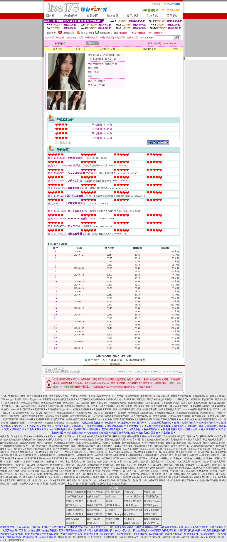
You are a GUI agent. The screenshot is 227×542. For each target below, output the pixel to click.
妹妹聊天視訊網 (161, 396)
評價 (123, 355)
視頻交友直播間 (163, 399)
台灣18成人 (111, 496)
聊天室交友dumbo (152, 501)
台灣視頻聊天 (72, 419)
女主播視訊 (7, 406)
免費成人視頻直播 (111, 442)
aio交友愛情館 (14, 399)
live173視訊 (97, 416)
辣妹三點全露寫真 (145, 399)
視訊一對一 (49, 412)
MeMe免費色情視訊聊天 (16, 446)
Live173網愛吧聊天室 (20, 409)
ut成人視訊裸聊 (107, 406)
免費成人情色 (21, 436)
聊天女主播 (92, 406)
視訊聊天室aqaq (113, 505)
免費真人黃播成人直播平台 (50, 439)
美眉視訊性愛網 (159, 406)
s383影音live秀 (187, 419)
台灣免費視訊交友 (56, 409)
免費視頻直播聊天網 (64, 442)
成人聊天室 (128, 399)
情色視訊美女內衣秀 (51, 402)
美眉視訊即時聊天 (170, 419)
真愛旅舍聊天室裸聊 (123, 419)
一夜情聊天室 (114, 364)
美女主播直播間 (174, 439)
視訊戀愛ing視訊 (136, 402)
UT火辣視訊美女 (181, 399)
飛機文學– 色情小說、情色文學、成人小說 (64, 474)
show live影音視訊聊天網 (212, 537)
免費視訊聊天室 (200, 396)
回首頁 (50, 15)
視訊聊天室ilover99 (133, 510)
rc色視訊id (106, 419)
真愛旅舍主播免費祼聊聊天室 (34, 419)
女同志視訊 (14, 416)
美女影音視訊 (84, 399)
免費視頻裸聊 (159, 416)
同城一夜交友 (29, 399)
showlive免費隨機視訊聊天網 (197, 409)
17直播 (207, 458)
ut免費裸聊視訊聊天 (206, 419)
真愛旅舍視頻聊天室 (54, 422)
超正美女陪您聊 (166, 452)
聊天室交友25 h (73, 505)
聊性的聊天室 (199, 416)
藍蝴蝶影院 (98, 399)
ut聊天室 (194, 455)
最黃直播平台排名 (180, 446)
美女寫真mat (130, 514)
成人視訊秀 (36, 412)
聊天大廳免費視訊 (90, 419)
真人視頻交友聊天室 (141, 416)
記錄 (129, 355)
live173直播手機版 (123, 446)
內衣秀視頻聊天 (35, 422)
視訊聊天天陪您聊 (23, 449)
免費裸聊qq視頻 (17, 422)
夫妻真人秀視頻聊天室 (151, 449)
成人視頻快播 (12, 402)
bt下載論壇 (129, 518)
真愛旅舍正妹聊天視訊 (124, 409)
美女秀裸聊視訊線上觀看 (146, 419)
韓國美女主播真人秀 (115, 439)
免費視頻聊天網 (12, 439)
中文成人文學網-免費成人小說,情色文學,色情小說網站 (82, 468)
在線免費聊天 (200, 402)
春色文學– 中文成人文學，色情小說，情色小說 (161, 464)
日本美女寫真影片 (192, 439)
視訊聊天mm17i (94, 510)
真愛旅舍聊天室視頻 (147, 409)
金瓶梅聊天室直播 (102, 409)
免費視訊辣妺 (207, 412)
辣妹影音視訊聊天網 (59, 446)
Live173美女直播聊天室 (46, 452)
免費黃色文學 (6, 436)
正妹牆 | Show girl (114, 514)
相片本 (116, 355)
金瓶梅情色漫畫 (151, 518)
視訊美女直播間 (141, 406)
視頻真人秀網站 (186, 436)
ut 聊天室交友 (130, 505)
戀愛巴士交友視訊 (96, 492)
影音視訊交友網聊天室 (153, 439)
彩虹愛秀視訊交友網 (181, 396)
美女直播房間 (73, 422)
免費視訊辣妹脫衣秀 (76, 492)
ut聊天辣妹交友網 (74, 496)
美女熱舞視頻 (169, 436)
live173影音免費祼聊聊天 (79, 409)
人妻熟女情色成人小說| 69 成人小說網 (29, 483)
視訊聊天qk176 (151, 505)
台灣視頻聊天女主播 (164, 412)
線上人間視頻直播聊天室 (88, 442)
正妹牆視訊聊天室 (75, 510)
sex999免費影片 (38, 436)
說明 (176, 49)
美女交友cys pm (151, 510)
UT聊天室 (129, 492)
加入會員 (112, 15)
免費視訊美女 (72, 518)
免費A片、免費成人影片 (59, 436)
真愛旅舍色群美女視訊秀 (50, 406)
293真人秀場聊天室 (29, 402)
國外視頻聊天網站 (137, 436)
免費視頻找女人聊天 (59, 396)
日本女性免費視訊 (170, 402)
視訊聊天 (121, 412)
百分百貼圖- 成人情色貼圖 (167, 480)
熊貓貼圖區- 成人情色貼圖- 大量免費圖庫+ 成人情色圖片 (34, 477)
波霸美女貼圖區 (105, 446)
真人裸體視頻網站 (204, 436)
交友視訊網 (149, 492)
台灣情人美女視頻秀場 (57, 416)
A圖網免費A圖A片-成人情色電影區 (138, 477)
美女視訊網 (146, 396)
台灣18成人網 (93, 518)
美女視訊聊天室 (84, 412)
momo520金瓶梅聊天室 (153, 442)
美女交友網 (186, 402)
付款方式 (152, 15)
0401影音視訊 (44, 399)
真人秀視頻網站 (61, 449)
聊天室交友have (151, 523)
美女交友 (110, 523)
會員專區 (92, 15)
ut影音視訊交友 (151, 496)
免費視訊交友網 (78, 396)
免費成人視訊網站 (216, 416)
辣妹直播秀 (110, 412)
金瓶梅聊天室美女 (143, 446)
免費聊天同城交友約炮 (99, 396)
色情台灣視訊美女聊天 (64, 399)
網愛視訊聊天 (121, 455)
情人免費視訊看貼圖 (37, 396)
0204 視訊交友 (113, 492)
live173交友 (117, 396)
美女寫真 (70, 523)
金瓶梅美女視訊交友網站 (117, 416)
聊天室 (109, 501)
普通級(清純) (106, 33)
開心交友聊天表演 (42, 449)
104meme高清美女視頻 (26, 406)
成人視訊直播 (194, 442)
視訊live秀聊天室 (20, 412)
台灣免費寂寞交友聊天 (170, 409)
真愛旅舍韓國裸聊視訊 (187, 412)
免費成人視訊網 (217, 402)
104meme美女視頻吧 (178, 406)
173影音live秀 (79, 436)
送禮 (77, 49)
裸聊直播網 (68, 402)
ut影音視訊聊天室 (27, 455)
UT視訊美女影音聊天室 (99, 436)
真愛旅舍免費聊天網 (80, 416)
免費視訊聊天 (39, 409)
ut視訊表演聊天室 (9, 419)
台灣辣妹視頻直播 (131, 442)
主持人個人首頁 (103, 355)
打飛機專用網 (64, 537)
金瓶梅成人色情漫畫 (176, 442)
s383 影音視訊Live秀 (129, 537)
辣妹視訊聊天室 (161, 446)
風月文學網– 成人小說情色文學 (43, 471)
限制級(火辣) (69, 33)
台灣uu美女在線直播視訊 (140, 412)
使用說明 (132, 15)
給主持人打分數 (107, 49)
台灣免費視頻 (154, 436)
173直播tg (152, 458)
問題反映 (172, 15)
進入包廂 (57, 49)
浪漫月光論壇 (95, 537)
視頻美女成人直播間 (213, 439)
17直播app (26, 461)
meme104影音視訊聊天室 (83, 446)
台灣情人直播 (57, 419)
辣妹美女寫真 (112, 518)
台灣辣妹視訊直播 (9, 442)
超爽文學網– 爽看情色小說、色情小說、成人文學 (61, 464)
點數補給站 (70, 15)
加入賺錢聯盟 (113, 360)
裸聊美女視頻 (119, 436)
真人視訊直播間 (124, 406)
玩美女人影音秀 (27, 442)
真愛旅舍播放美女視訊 (33, 416)
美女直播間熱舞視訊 (200, 406)
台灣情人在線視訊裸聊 (179, 416)
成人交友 (98, 412)
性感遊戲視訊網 (113, 399)
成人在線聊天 (82, 402)
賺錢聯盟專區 (137, 360)
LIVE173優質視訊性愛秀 (13, 396)
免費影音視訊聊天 (75, 501)
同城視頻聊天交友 (117, 402)
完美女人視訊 (152, 402)
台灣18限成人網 (99, 402)
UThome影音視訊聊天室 (202, 446)
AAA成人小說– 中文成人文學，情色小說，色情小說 (81, 461)
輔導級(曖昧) (87, 33)
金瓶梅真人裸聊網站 (75, 406)
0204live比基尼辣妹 (133, 496)
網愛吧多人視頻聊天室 (202, 399)
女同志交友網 (132, 396)
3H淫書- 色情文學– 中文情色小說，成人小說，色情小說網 (121, 471)
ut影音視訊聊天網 (170, 537)
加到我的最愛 (149, 49)
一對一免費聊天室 (38, 446)
